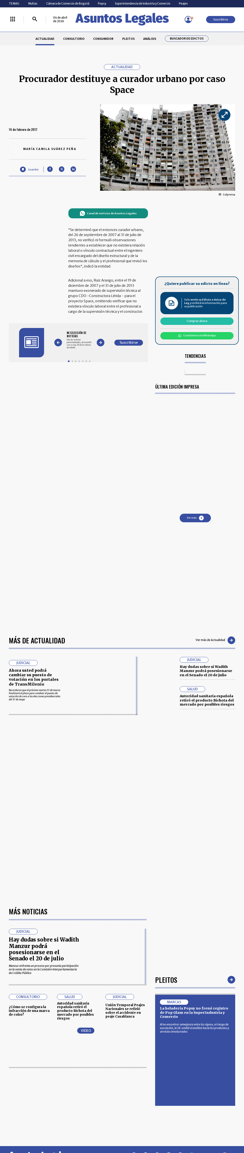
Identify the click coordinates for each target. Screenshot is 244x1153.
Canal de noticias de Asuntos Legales (108, 213)
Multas (32, 3)
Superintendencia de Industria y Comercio (142, 3)
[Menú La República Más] (12, 19)
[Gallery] (79, 340)
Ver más (195, 518)
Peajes (183, 3)
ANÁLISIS (149, 39)
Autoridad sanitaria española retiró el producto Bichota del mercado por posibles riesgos (207, 700)
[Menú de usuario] (188, 19)
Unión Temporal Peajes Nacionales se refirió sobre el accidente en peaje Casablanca (125, 1010)
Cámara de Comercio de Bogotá (67, 3)
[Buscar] (35, 19)
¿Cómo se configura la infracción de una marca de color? (29, 1011)
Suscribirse (220, 19)
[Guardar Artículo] (29, 169)
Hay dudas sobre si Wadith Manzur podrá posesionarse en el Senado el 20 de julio (206, 671)
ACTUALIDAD (45, 39)
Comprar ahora (197, 321)
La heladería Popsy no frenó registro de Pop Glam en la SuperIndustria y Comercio (194, 1012)
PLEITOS (128, 39)
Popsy (102, 3)
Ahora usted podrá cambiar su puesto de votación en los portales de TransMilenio (34, 677)
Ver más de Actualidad (215, 640)
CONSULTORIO (74, 39)
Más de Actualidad (37, 640)
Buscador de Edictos (186, 38)
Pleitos (166, 979)
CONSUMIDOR (103, 39)
